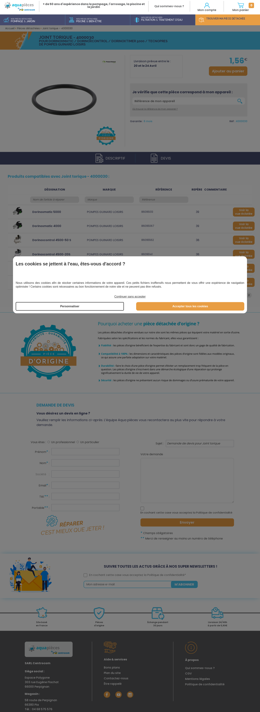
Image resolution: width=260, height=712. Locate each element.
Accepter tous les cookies (190, 306)
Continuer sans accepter (130, 296)
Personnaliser (69, 306)
